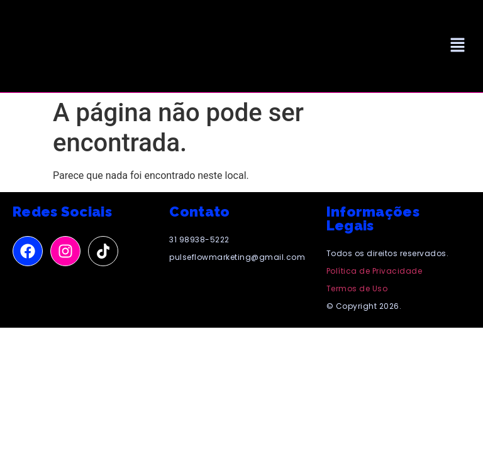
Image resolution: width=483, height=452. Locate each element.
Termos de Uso (357, 288)
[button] (457, 46)
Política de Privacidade (374, 271)
